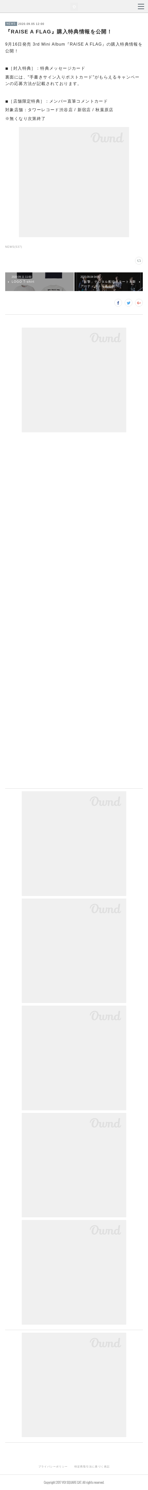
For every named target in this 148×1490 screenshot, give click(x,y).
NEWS (11, 23)
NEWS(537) (13, 246)
